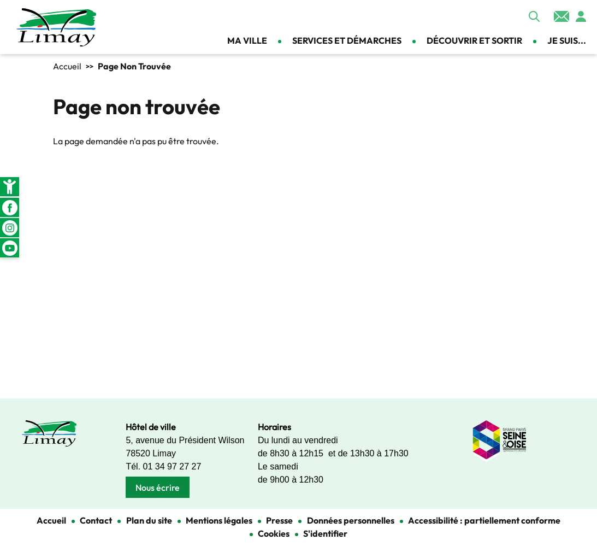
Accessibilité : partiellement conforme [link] (484, 520)
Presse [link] (279, 520)
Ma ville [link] (247, 40)
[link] (9, 186)
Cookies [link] (273, 533)
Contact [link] (561, 16)
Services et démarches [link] (346, 40)
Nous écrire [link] (157, 487)
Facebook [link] (9, 207)
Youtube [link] (9, 247)
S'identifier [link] (325, 533)
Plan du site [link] (149, 520)
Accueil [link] (67, 66)
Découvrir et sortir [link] (474, 40)
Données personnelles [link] (350, 520)
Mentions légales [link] (219, 520)
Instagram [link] (9, 227)
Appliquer (534, 16)
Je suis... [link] (566, 40)
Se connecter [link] (581, 16)
